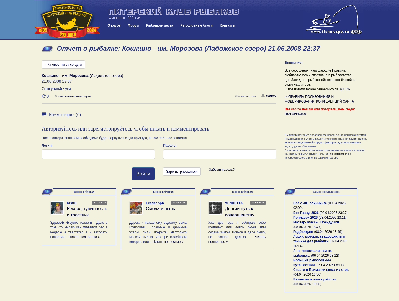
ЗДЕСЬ (344, 89)
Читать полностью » (84, 237)
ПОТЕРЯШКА (295, 114)
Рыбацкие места (159, 25)
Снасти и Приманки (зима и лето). (321, 270)
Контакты (228, 25)
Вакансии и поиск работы (314, 279)
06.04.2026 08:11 (330, 265)
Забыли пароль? (222, 170)
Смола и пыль (160, 208)
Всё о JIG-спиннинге (310, 203)
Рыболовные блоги (196, 25)
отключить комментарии (72, 96)
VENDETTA (234, 203)
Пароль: (170, 145)
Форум (133, 25)
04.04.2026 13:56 (307, 274)
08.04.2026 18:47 (307, 227)
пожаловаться (245, 96)
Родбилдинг (303, 232)
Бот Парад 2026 (306, 213)
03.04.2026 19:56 (307, 284)
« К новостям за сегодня (63, 65)
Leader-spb (155, 203)
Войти (143, 174)
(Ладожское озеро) (82, 75)
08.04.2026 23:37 (333, 213)
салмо (268, 96)
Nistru (72, 203)
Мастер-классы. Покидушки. (316, 222)
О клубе (113, 25)
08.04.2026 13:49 (328, 232)
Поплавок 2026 (305, 218)
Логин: (47, 145)
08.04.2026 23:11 (332, 218)
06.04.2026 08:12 (325, 255)
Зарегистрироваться (181, 172)
